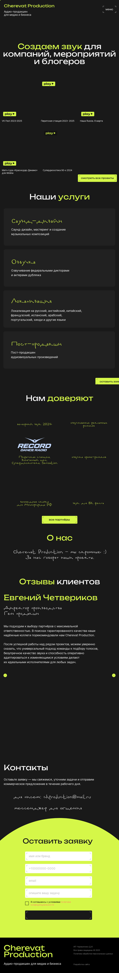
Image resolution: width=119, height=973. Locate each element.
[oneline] (58, 893)
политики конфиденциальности (51, 903)
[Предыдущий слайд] (5, 675)
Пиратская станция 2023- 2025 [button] (57, 120)
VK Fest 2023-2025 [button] (12, 120)
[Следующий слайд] (114, 675)
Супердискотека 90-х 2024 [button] (57, 170)
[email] (58, 880)
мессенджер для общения (48, 808)
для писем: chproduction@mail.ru (52, 797)
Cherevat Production (29, 6)
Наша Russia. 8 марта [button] (91, 120)
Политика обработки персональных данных (93, 954)
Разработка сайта (81, 964)
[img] (7, 797)
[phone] (58, 868)
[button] (20, 99)
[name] (58, 856)
